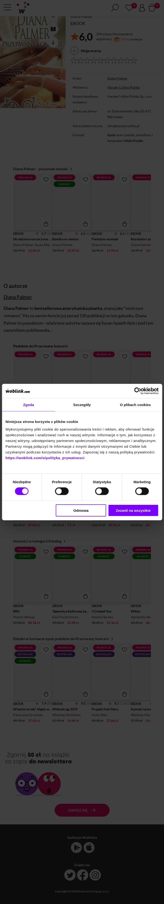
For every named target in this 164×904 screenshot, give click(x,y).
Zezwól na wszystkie (133, 510)
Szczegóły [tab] (82, 405)
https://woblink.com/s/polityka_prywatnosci (45, 458)
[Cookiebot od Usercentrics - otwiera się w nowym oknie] (138, 391)
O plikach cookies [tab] (135, 405)
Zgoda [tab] (28, 405)
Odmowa (81, 510)
